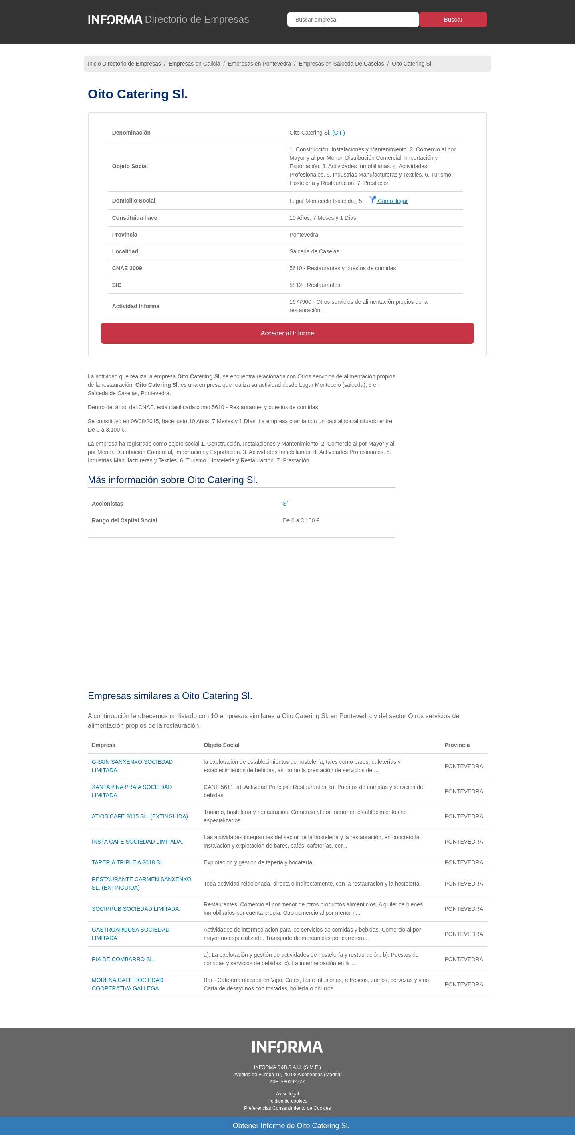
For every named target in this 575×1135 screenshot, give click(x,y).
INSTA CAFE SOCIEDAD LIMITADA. (137, 841)
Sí (285, 503)
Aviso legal (287, 1094)
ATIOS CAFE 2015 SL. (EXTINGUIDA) (140, 816)
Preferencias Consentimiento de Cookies (287, 1108)
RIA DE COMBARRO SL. (123, 959)
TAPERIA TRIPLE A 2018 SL (127, 862)
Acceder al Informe (287, 333)
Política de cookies (287, 1101)
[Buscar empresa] (353, 19)
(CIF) (338, 132)
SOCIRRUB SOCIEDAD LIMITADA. (136, 909)
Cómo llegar (388, 201)
